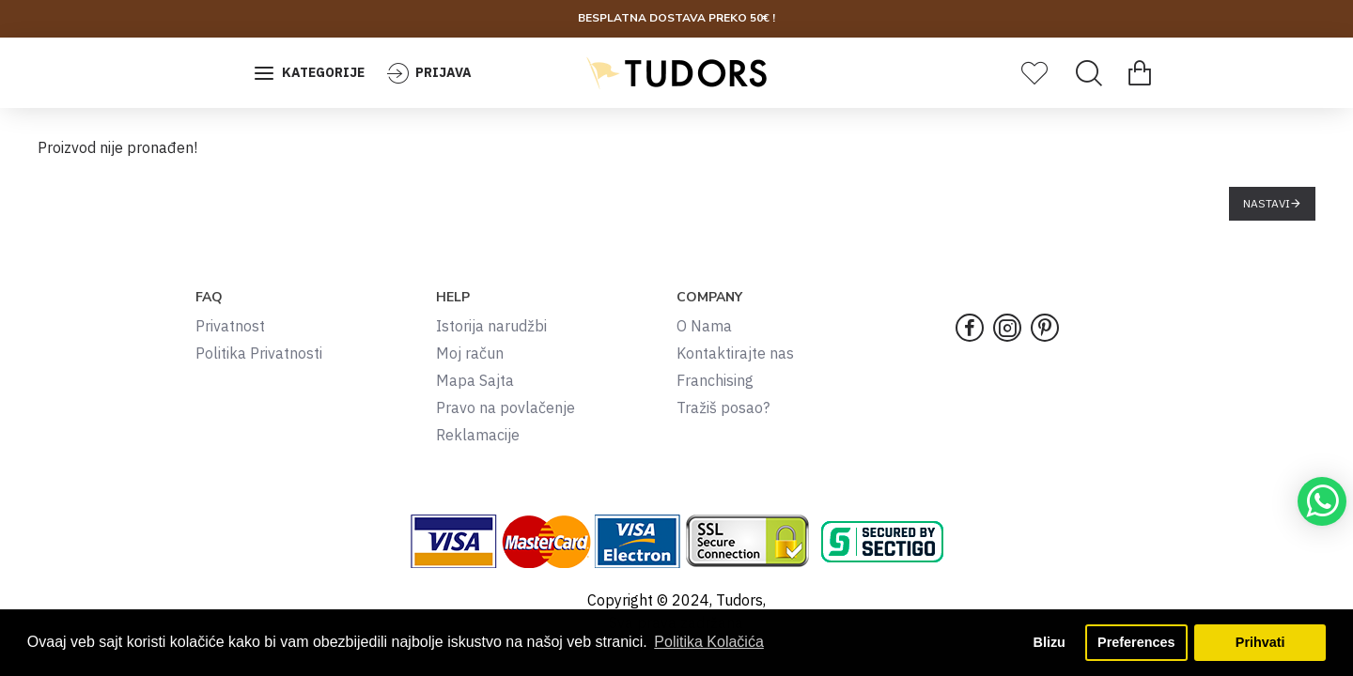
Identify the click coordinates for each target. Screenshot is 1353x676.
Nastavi (1266, 203)
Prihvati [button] (1260, 642)
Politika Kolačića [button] (709, 642)
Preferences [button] (1135, 642)
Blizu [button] (1049, 642)
